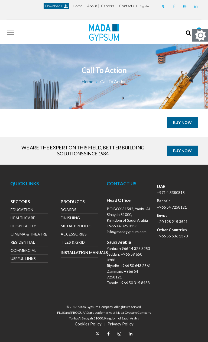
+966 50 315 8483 (134, 282)
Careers (108, 6)
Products (73, 202)
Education (22, 210)
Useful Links (23, 259)
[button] (144, 6)
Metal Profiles (76, 226)
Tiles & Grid (73, 242)
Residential (23, 242)
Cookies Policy (88, 323)
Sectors (20, 202)
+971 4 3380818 (171, 192)
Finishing (70, 218)
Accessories (74, 234)
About (92, 6)
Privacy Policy (121, 323)
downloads (56, 6)
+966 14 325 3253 (122, 226)
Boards (68, 210)
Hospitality (23, 226)
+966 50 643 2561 (135, 265)
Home (78, 6)
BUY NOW (182, 122)
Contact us (128, 6)
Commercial (23, 251)
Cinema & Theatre (29, 234)
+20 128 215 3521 (172, 221)
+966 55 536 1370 (172, 236)
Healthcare (23, 218)
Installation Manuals (79, 252)
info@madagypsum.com (127, 231)
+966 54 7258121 (172, 207)
